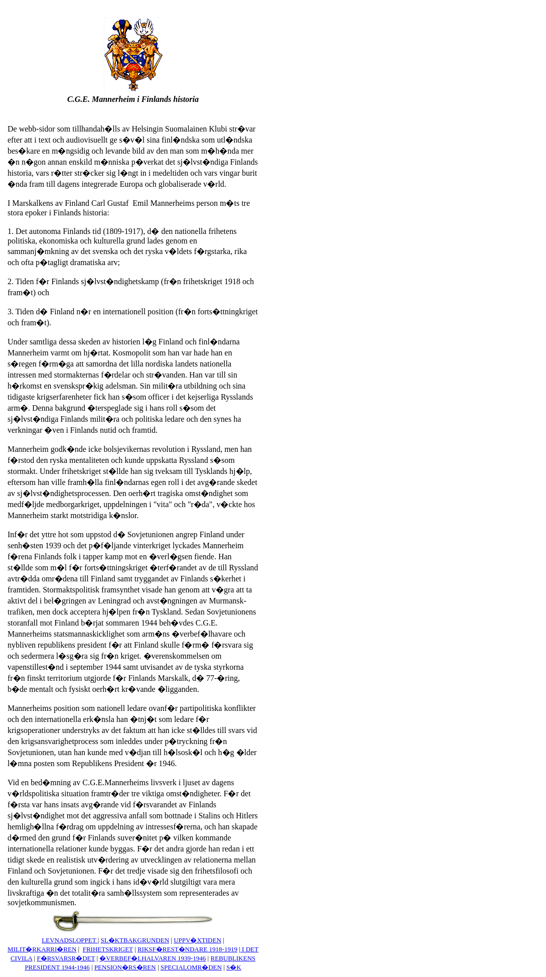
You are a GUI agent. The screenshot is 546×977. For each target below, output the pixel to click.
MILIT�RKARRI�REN (42, 949)
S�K (233, 967)
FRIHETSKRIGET (108, 949)
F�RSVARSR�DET (66, 958)
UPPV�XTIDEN (197, 940)
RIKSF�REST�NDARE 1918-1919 (187, 949)
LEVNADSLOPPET (69, 940)
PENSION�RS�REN (125, 967)
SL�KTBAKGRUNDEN (135, 940)
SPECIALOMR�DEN (191, 967)
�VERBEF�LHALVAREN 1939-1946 (152, 958)
